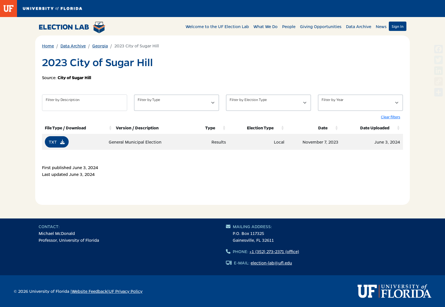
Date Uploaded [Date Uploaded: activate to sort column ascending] (374, 128)
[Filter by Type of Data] (176, 102)
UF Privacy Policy (125, 291)
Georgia (100, 46)
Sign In (398, 26)
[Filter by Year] (360, 102)
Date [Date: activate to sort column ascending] (323, 128)
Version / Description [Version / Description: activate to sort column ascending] (137, 128)
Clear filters (390, 116)
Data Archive (358, 26)
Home (48, 46)
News (381, 26)
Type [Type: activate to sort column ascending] (210, 128)
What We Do (265, 26)
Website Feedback (89, 291)
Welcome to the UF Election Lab (217, 26)
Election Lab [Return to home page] (72, 27)
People (288, 26)
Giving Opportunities (320, 26)
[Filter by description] (84, 102)
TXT (57, 142)
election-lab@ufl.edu (271, 263)
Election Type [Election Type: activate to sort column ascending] (260, 128)
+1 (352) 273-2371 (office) (274, 251)
